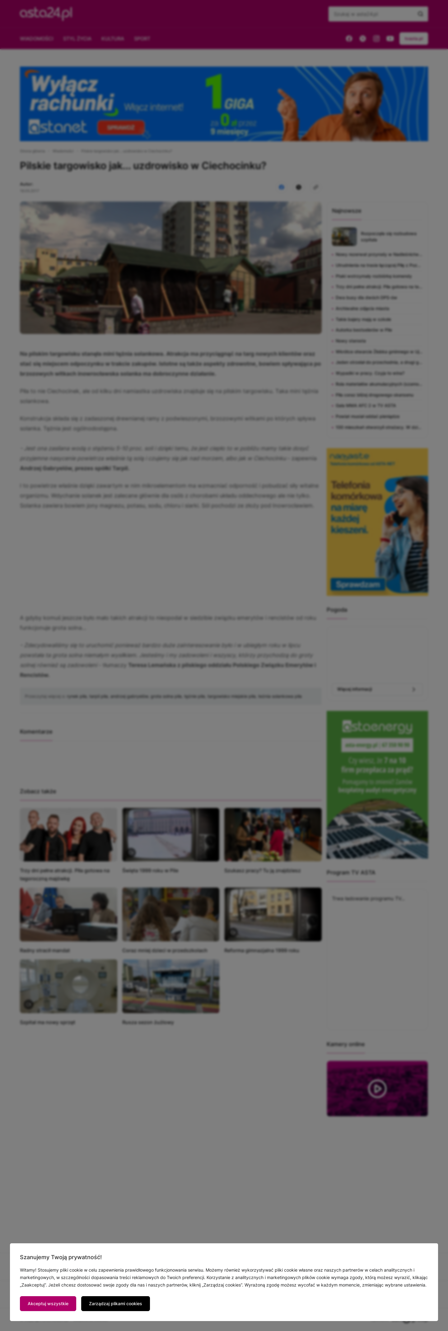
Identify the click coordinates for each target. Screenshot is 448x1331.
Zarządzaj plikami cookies (115, 1303)
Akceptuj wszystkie (48, 1303)
